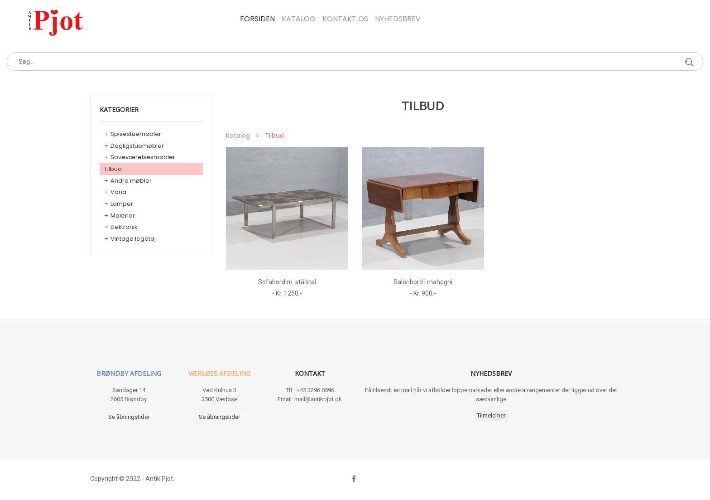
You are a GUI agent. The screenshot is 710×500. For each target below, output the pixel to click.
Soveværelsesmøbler (142, 157)
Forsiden (257, 19)
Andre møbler (131, 180)
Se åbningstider (128, 416)
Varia (118, 192)
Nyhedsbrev (398, 19)
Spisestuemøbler (135, 134)
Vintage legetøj (133, 239)
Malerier (122, 215)
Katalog (299, 19)
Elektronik (123, 227)
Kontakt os (345, 19)
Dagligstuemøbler (137, 146)
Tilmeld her (491, 415)
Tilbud (113, 169)
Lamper (121, 204)
